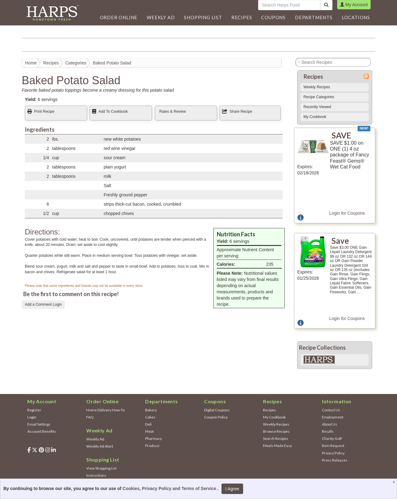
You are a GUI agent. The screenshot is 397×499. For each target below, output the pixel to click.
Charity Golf (332, 438)
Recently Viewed (317, 107)
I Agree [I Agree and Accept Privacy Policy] (232, 488)
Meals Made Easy (277, 445)
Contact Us (331, 410)
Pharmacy (153, 438)
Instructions (96, 475)
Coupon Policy (216, 417)
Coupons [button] (273, 17)
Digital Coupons (217, 410)
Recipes (51, 62)
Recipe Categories (319, 97)
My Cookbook (315, 117)
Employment (332, 417)
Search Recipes (275, 438)
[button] (160, 17)
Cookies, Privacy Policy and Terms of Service (170, 488)
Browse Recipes (276, 431)
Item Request (333, 445)
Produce (152, 445)
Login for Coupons (347, 213)
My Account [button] (354, 4)
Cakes (150, 417)
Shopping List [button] (203, 17)
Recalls (328, 431)
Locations (356, 17)
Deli (148, 424)
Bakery (151, 410)
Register (34, 410)
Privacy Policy (333, 453)
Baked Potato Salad (112, 62)
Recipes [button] (241, 17)
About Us (329, 424)
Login (31, 417)
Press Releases (334, 460)
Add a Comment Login (43, 304)
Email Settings (39, 424)
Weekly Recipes (317, 87)
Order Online (119, 17)
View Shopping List (101, 468)
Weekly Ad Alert (99, 446)
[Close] (395, 482)
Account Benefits (41, 431)
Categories (76, 62)
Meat (149, 431)
